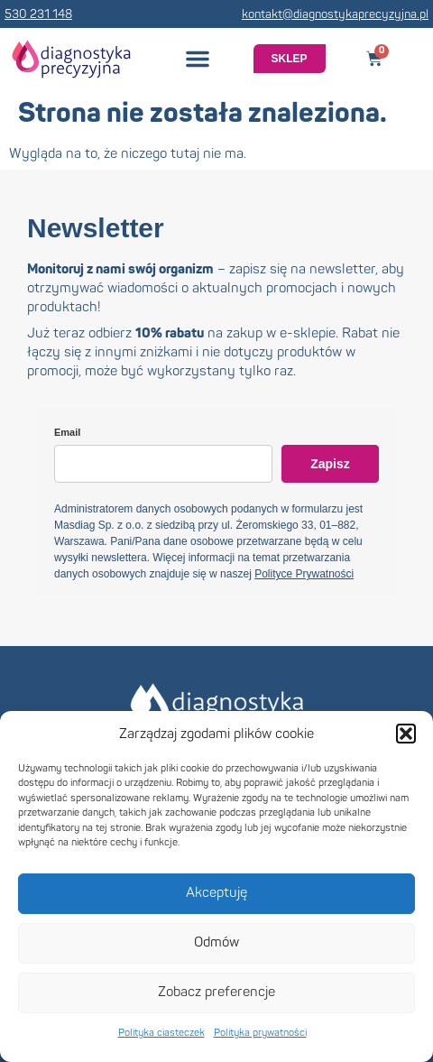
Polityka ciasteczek (161, 1033)
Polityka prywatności (260, 1033)
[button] (406, 734)
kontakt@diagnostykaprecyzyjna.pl (335, 14)
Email (67, 432)
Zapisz (330, 464)
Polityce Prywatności (304, 574)
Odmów (216, 942)
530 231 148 (38, 14)
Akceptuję (216, 892)
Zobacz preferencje (216, 992)
